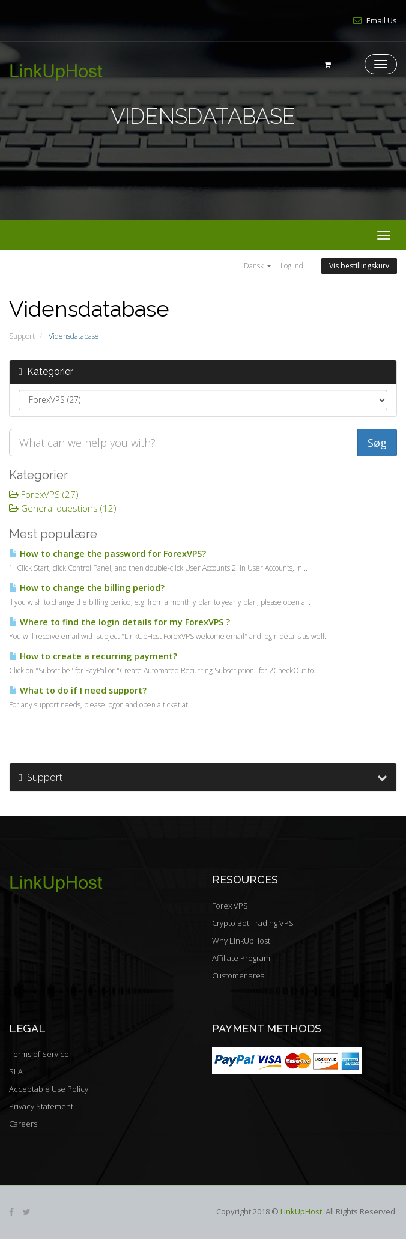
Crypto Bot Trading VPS (253, 923)
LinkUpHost (301, 1211)
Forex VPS (230, 905)
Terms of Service (39, 1054)
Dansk (257, 266)
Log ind (291, 266)
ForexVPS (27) (44, 494)
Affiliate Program (241, 958)
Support (22, 336)
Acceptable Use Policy (48, 1088)
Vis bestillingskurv (359, 266)
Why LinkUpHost (241, 940)
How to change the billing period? (87, 587)
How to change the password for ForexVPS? (107, 553)
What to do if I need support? (78, 690)
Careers (23, 1123)
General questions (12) (63, 508)
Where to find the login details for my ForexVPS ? (119, 622)
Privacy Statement (41, 1106)
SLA (16, 1071)
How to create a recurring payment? (93, 656)
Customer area (238, 975)
